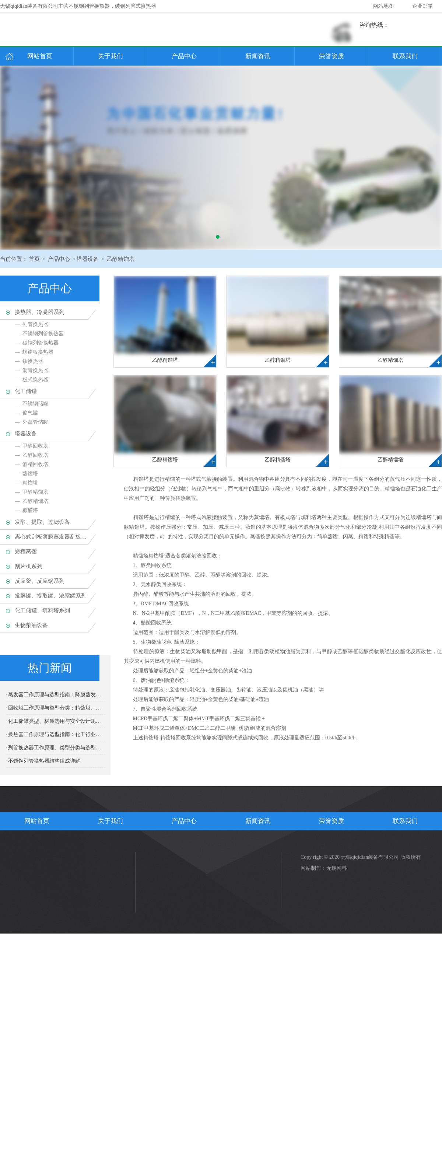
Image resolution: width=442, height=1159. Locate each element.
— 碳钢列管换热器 (37, 343)
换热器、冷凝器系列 (39, 312)
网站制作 (311, 868)
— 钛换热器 (29, 361)
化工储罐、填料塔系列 (42, 610)
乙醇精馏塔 (120, 259)
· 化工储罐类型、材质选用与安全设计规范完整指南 (55, 721)
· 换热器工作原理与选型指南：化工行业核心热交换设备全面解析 (55, 734)
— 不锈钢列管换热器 (39, 333)
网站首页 (39, 56)
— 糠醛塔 (26, 510)
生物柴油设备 (31, 625)
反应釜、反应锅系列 (39, 581)
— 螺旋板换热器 (34, 352)
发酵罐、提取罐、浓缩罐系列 (51, 596)
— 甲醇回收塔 (31, 446)
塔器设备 (88, 259)
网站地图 (383, 6)
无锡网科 (336, 868)
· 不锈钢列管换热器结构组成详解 (43, 761)
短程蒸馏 (26, 551)
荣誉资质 (331, 56)
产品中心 (184, 56)
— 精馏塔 (26, 483)
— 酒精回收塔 (31, 464)
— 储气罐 (26, 413)
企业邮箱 (422, 6)
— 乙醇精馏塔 (31, 501)
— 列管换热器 (31, 324)
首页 (34, 259)
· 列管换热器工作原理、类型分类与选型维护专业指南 (55, 747)
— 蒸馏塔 (26, 473)
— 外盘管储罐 (31, 422)
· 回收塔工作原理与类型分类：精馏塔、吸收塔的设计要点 (55, 708)
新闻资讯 (257, 56)
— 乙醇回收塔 (31, 455)
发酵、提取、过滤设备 (42, 522)
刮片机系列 (28, 566)
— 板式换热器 (31, 379)
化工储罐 (26, 391)
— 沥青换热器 (31, 370)
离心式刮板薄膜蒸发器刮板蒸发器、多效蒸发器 (51, 537)
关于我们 (110, 56)
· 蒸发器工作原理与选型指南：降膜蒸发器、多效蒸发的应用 (55, 694)
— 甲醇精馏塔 (31, 492)
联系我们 (405, 56)
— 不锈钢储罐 (31, 403)
